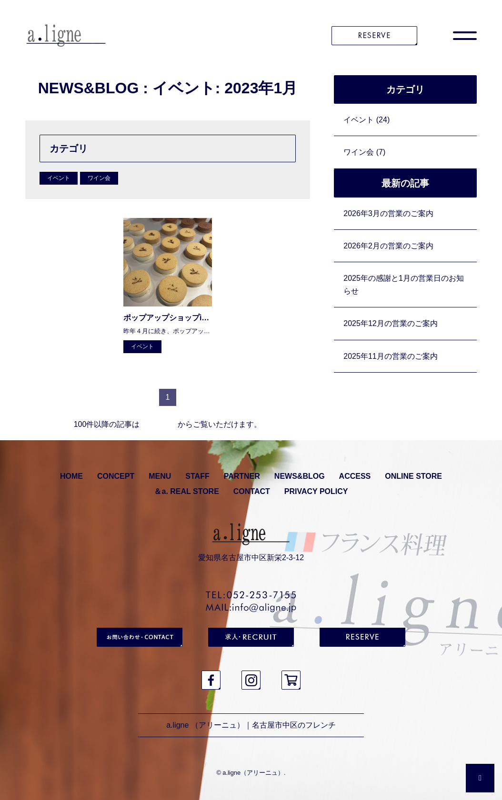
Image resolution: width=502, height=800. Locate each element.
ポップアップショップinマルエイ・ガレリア (199, 318)
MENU (160, 476)
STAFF (197, 476)
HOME (71, 476)
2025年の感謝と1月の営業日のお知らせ (403, 284)
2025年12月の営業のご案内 (390, 323)
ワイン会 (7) (364, 152)
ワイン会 (99, 178)
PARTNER (242, 476)
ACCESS (355, 476)
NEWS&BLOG (299, 476)
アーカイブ (159, 424)
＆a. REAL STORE (186, 491)
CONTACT (251, 491)
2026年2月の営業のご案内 (388, 246)
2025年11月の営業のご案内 (390, 356)
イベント (58, 178)
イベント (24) (366, 120)
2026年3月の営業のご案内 (388, 213)
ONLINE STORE (413, 476)
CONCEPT (115, 476)
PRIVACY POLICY (316, 491)
